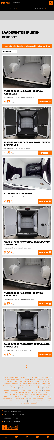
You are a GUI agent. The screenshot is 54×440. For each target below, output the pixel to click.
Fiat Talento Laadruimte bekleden (30, 390)
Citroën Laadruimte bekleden (12, 377)
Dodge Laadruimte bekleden (13, 381)
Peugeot (6, 46)
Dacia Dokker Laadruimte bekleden (15, 401)
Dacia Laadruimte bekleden (20, 379)
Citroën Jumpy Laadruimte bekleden (39, 383)
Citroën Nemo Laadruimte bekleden (14, 383)
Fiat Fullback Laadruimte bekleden (30, 388)
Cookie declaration (11, 418)
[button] (9, 51)
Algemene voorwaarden (12, 411)
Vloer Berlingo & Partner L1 (19, 193)
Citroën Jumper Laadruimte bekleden (15, 386)
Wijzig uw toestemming (12, 421)
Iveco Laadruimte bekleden (40, 379)
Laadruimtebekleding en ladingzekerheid (23, 46)
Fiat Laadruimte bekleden (31, 377)
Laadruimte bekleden (43, 46)
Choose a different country (14, 414)
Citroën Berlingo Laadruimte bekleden (36, 381)
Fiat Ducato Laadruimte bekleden (30, 392)
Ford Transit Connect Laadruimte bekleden (32, 396)
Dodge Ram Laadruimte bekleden (27, 403)
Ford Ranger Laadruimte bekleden (30, 394)
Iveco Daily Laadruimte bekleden (39, 401)
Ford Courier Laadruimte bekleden (39, 399)
